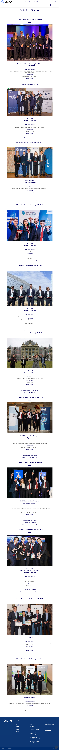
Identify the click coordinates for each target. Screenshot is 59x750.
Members (25, 1)
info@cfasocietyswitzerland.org (36, 734)
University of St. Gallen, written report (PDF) (29, 137)
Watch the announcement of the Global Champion (29, 591)
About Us (55, 1)
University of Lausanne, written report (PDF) (29, 260)
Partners (44, 1)
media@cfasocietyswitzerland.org (36, 738)
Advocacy (49, 1)
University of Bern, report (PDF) (29, 392)
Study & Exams (37, 1)
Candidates (18, 728)
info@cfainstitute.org (34, 742)
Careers (31, 1)
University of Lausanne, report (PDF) (29, 457)
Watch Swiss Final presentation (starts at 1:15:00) (29, 390)
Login (54, 4)
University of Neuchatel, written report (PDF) (29, 84)
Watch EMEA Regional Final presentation (29, 455)
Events (20, 1)
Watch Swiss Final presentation (29, 327)
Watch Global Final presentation (29, 522)
